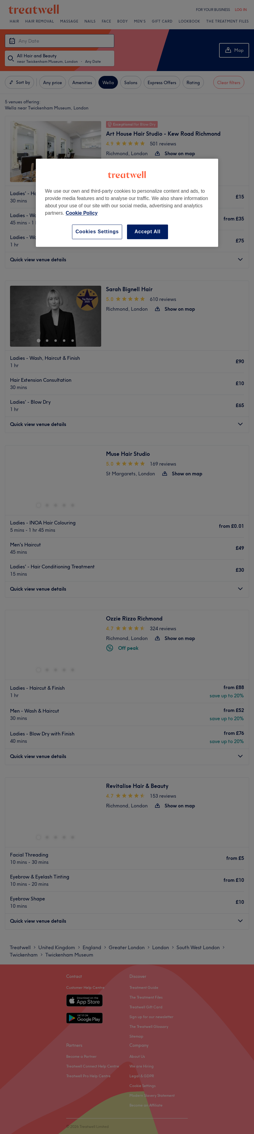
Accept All (148, 231)
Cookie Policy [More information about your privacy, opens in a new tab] (82, 213)
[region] (127, 203)
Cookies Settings (97, 231)
